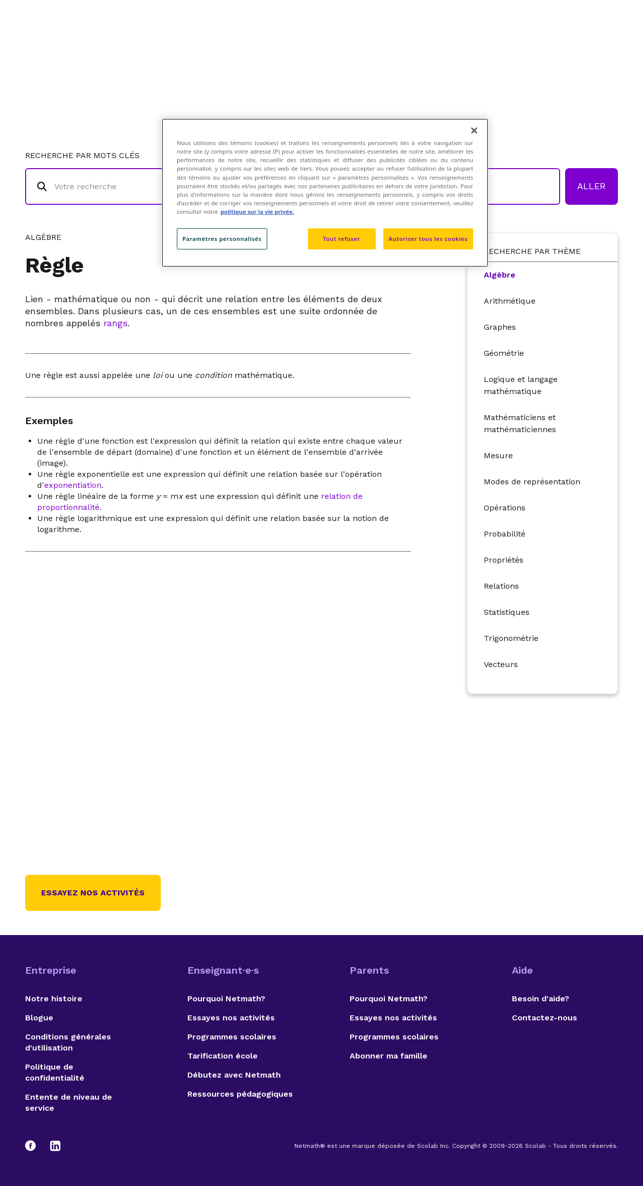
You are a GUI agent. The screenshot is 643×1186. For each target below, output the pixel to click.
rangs (115, 323)
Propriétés (503, 560)
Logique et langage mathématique (521, 385)
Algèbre (499, 275)
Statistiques (506, 612)
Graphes (500, 327)
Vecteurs (501, 664)
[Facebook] (35, 1146)
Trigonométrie (511, 638)
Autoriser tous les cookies (428, 238)
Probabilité (504, 534)
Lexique (422, 48)
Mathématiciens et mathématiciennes (520, 423)
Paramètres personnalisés (222, 238)
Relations (501, 586)
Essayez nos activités (93, 892)
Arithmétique (509, 301)
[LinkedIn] (55, 1146)
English (600, 48)
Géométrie (504, 353)
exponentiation (72, 485)
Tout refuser (341, 238)
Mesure (498, 455)
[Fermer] (474, 130)
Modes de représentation (532, 481)
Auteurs (475, 48)
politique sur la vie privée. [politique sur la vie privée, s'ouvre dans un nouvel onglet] (257, 211)
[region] (325, 192)
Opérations (504, 507)
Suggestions (538, 48)
